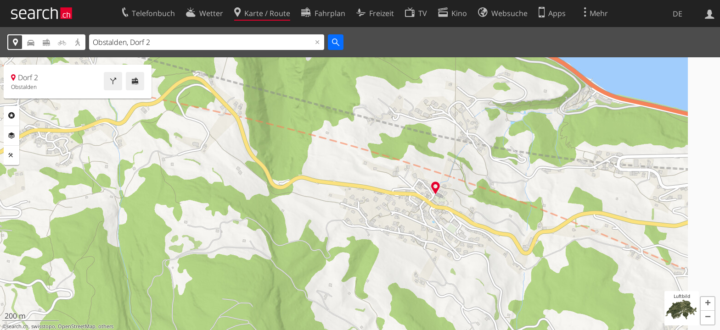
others (105, 326)
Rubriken (11, 115)
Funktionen (11, 155)
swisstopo (43, 326)
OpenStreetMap (77, 326)
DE (677, 14)
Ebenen (11, 135)
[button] (707, 304)
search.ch (17, 326)
